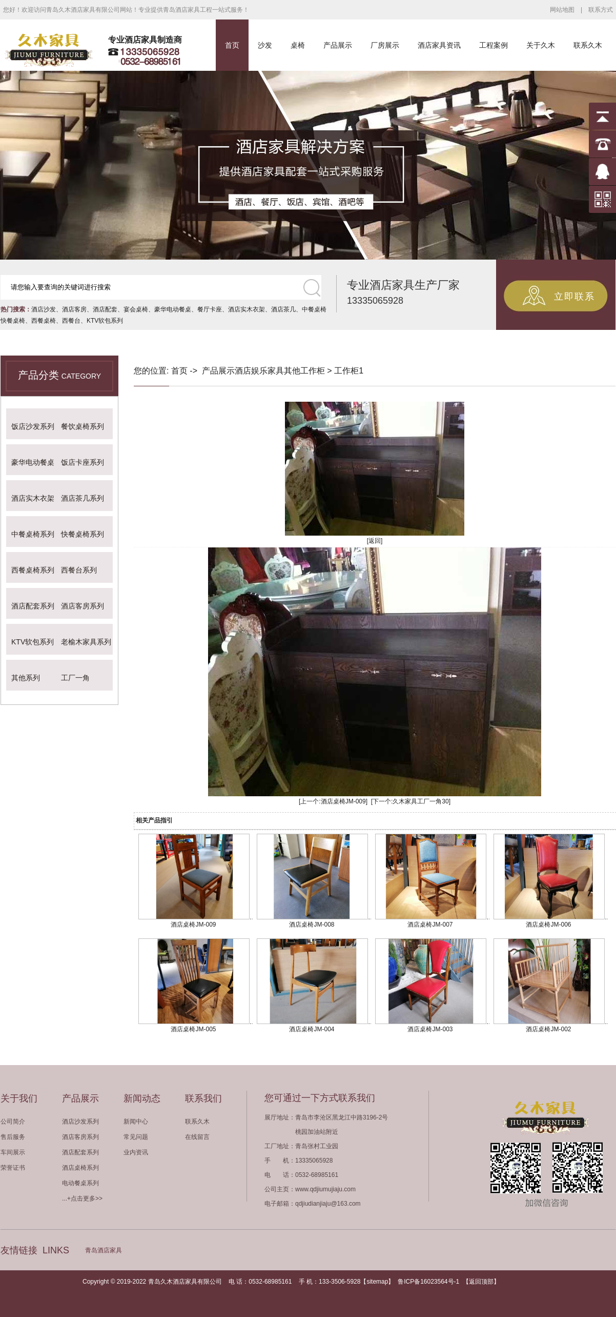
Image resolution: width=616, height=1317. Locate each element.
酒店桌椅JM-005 (193, 1029)
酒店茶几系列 (82, 498)
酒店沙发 (43, 309)
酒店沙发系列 (80, 1121)
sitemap (377, 1281)
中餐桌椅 (314, 309)
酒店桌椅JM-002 (548, 1029)
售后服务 (13, 1137)
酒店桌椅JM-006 (548, 924)
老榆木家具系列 (86, 642)
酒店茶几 (283, 309)
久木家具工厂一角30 (420, 801)
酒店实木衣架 (246, 309)
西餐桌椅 (43, 320)
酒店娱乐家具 (259, 370)
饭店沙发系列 (32, 426)
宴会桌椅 (136, 309)
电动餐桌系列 (80, 1183)
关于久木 (540, 45)
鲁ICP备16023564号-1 (428, 1281)
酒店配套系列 (32, 606)
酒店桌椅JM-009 (343, 801)
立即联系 (574, 296)
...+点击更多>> (82, 1198)
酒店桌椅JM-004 (311, 1029)
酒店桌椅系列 (80, 1167)
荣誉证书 (13, 1167)
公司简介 (13, 1121)
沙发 (265, 45)
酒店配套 (105, 309)
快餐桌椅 (13, 320)
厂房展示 (385, 45)
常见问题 (136, 1137)
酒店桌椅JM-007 (430, 924)
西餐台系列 (79, 570)
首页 (232, 45)
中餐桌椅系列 (32, 534)
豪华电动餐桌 (172, 309)
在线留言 (197, 1137)
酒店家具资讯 (439, 45)
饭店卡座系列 (82, 462)
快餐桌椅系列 (82, 534)
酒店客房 (74, 309)
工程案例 (493, 45)
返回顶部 (481, 1281)
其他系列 (25, 678)
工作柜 (312, 370)
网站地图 (562, 9)
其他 (292, 370)
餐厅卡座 (209, 309)
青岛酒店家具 (103, 1250)
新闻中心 (136, 1121)
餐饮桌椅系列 (82, 426)
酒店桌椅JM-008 (311, 924)
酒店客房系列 (82, 606)
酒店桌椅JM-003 (430, 1029)
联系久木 (587, 45)
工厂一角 (75, 678)
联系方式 (600, 9)
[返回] (375, 540)
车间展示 (13, 1152)
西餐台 (71, 320)
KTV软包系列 (105, 320)
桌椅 (298, 45)
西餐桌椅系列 (32, 570)
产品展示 (337, 45)
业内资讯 (136, 1152)
